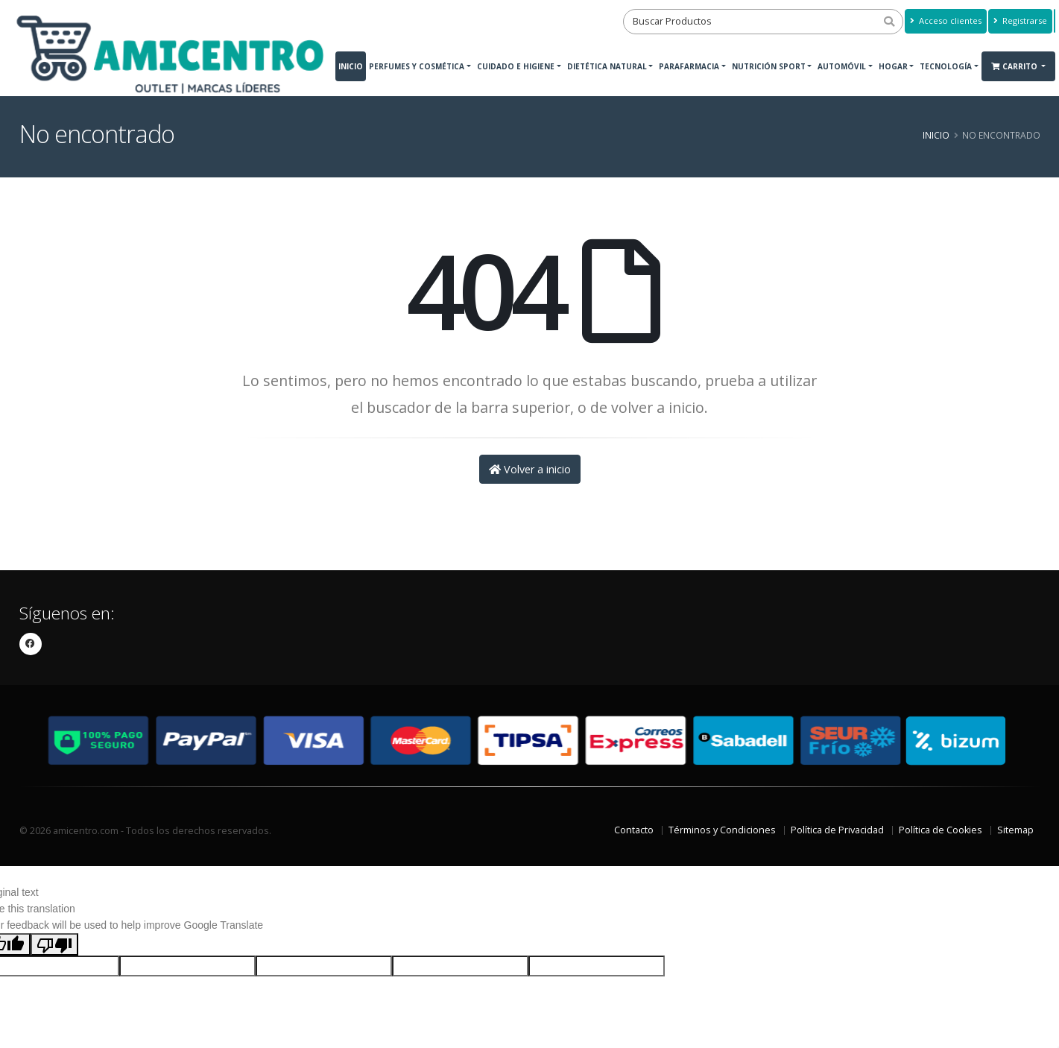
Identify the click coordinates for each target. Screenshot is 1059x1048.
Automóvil (842, 66)
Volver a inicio (530, 469)
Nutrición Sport (769, 66)
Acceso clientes (945, 20)
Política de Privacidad (837, 830)
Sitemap (1015, 830)
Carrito (1015, 66)
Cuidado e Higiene (515, 66)
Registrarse (1020, 20)
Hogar (893, 66)
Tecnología (946, 66)
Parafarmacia (689, 66)
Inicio (350, 66)
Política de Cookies (940, 830)
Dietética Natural (607, 66)
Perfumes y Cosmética (416, 66)
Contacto (634, 830)
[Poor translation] (54, 944)
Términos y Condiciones (722, 830)
